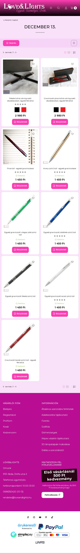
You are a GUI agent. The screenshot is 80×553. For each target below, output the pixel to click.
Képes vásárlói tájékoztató (55, 438)
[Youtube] (40, 517)
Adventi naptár (11, 20)
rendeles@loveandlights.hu (17, 497)
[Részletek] (20, 122)
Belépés (7, 409)
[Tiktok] (52, 517)
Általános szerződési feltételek (58, 409)
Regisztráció (9, 415)
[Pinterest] (46, 517)
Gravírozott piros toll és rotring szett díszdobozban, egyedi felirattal (59, 99)
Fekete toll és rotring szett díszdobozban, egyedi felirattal (20, 99)
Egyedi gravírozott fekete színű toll (20, 296)
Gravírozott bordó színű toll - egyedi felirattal (20, 361)
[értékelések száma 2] (20, 172)
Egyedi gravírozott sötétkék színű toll (60, 232)
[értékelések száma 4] (20, 104)
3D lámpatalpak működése (56, 444)
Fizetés (45, 420)
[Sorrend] (74, 52)
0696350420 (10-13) (13, 491)
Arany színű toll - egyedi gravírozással (59, 168)
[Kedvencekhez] (33, 64)
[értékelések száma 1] (59, 172)
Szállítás (46, 426)
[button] (51, 8)
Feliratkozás (52, 495)
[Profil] (66, 8)
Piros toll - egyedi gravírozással (20, 168)
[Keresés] (58, 8)
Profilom (7, 420)
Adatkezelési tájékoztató (55, 415)
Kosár (6, 426)
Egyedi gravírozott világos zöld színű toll (20, 233)
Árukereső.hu (27, 528)
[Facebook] (28, 517)
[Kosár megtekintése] (74, 8)
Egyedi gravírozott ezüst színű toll (59, 296)
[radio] (69, 52)
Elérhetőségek (49, 432)
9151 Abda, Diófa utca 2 (15, 474)
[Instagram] (34, 517)
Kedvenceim (9, 432)
